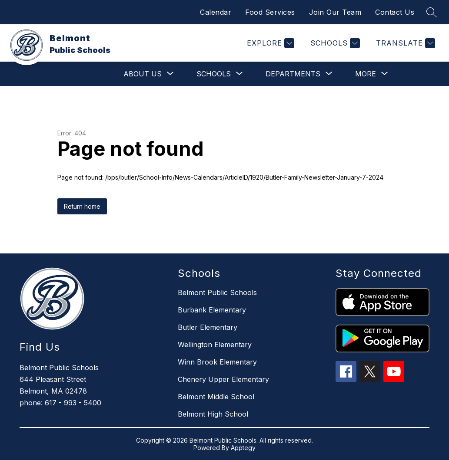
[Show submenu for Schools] (213, 74)
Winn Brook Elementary (217, 362)
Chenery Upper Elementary (223, 379)
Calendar (215, 12)
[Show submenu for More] (365, 74)
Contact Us (394, 12)
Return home (82, 206)
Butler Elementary (207, 327)
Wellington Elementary (215, 344)
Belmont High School (213, 414)
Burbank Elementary (212, 310)
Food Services (270, 12)
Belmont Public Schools (217, 292)
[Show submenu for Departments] (293, 74)
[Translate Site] (404, 43)
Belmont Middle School (216, 396)
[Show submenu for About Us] (142, 74)
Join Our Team (335, 12)
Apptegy (243, 447)
